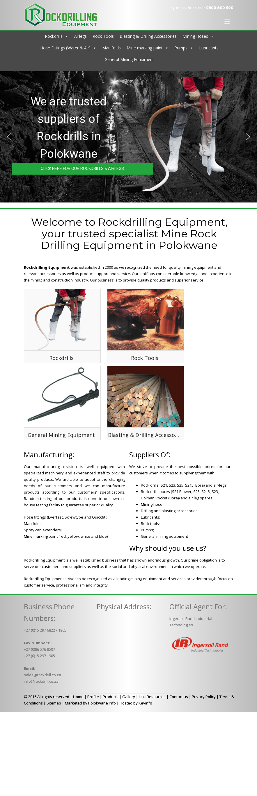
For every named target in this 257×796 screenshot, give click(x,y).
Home (78, 696)
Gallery (128, 696)
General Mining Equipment (129, 59)
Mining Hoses (195, 36)
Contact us (178, 696)
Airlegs (80, 36)
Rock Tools (103, 36)
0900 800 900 (219, 8)
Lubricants (209, 48)
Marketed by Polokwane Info (90, 703)
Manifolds (111, 48)
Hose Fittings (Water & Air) (65, 48)
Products (110, 696)
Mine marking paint (145, 48)
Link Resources (152, 696)
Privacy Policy (204, 696)
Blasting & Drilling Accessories (148, 36)
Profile (93, 696)
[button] (9, 136)
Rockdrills (54, 36)
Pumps (180, 48)
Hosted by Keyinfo (136, 703)
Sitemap (54, 703)
